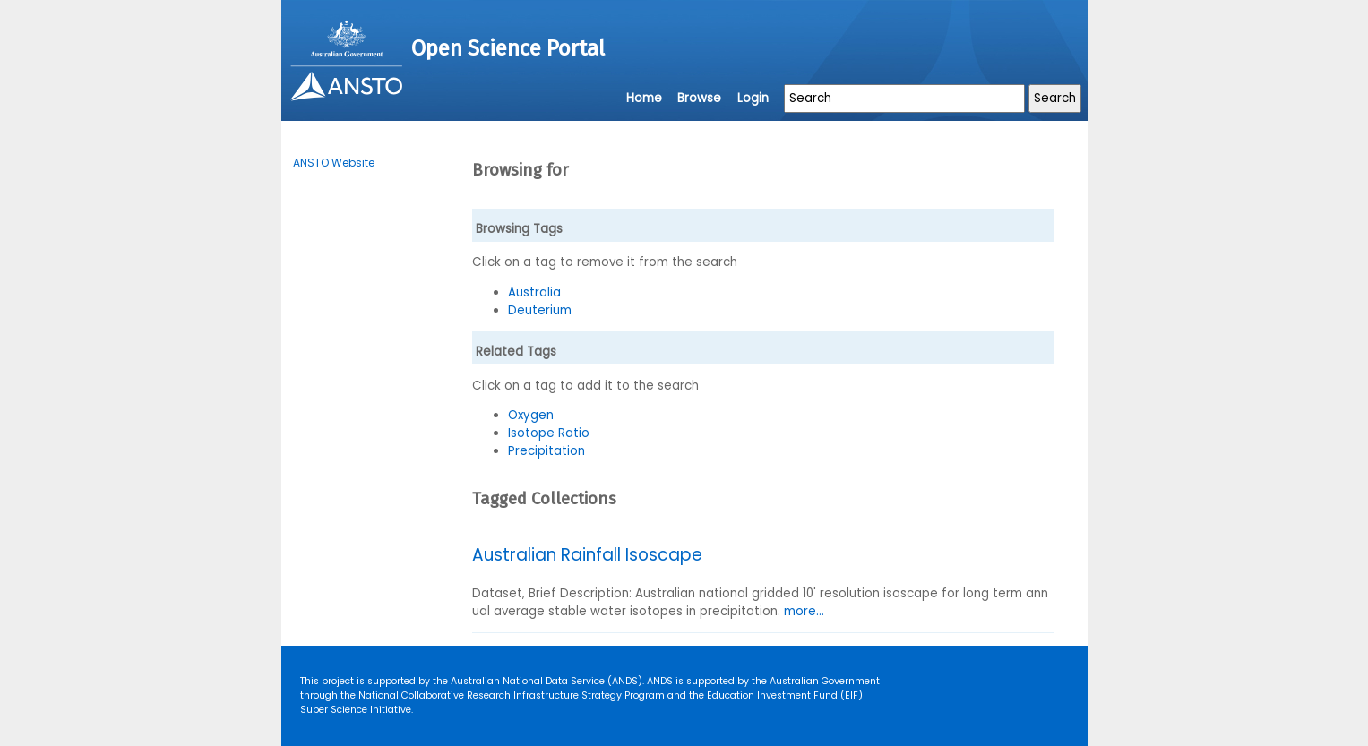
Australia (534, 292)
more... (804, 611)
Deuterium (540, 310)
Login (753, 98)
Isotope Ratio (548, 433)
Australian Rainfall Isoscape (587, 555)
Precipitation (546, 450)
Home (644, 98)
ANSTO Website (333, 162)
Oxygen (531, 415)
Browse (699, 98)
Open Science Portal (508, 48)
